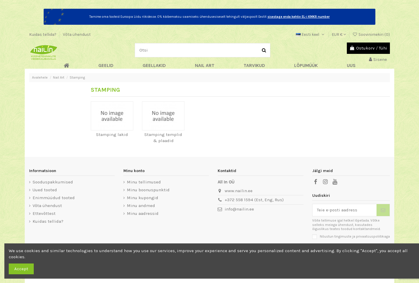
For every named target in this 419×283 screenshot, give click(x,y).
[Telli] (383, 210)
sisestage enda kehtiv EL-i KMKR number (298, 17)
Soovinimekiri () (371, 34)
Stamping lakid (112, 134)
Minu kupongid (142, 197)
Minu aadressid (143, 213)
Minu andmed (141, 205)
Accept (21, 268)
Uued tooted (45, 189)
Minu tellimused (144, 182)
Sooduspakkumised (53, 182)
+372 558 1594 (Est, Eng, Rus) (254, 199)
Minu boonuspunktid (148, 189)
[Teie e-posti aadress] (345, 210)
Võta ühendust (77, 34)
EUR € (339, 34)
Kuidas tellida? (43, 34)
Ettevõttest (44, 213)
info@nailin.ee (239, 209)
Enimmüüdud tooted (54, 197)
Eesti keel (310, 34)
